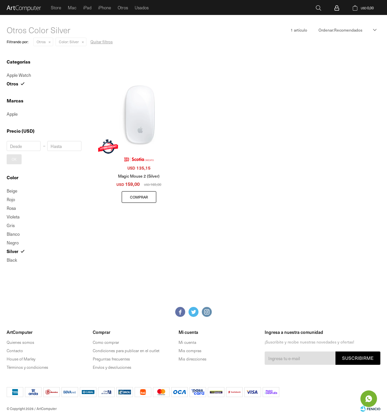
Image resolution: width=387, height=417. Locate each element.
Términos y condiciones (27, 367)
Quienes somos (20, 342)
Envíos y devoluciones (112, 367)
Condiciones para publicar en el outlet (126, 350)
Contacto (15, 350)
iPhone (104, 7)
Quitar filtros (101, 42)
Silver (69, 42)
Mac (72, 7)
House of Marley (21, 359)
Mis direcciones (192, 359)
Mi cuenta (187, 342)
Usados (142, 7)
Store (56, 7)
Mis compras (190, 350)
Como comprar (106, 342)
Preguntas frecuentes (111, 359)
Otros (123, 7)
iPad (87, 7)
